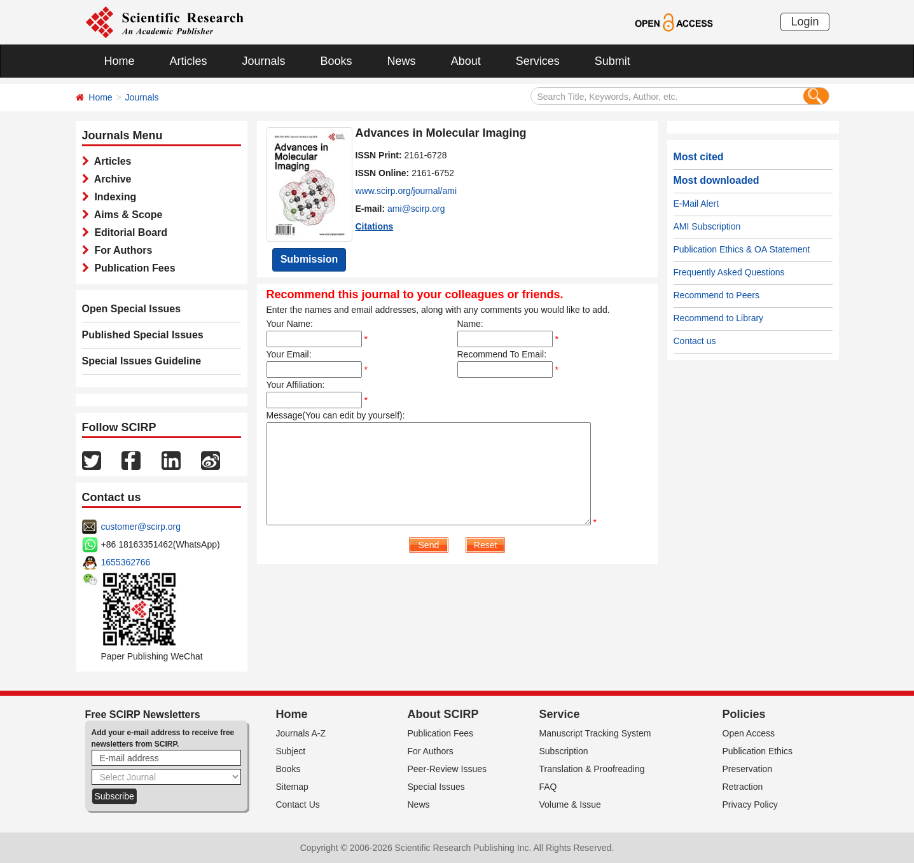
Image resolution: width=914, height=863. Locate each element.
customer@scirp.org (141, 526)
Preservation (748, 769)
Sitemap (292, 787)
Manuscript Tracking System (595, 733)
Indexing (113, 196)
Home (119, 61)
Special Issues (436, 787)
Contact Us (298, 804)
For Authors (121, 250)
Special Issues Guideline (142, 361)
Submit (612, 61)
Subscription (563, 751)
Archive (110, 179)
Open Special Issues (131, 308)
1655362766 (126, 562)
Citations (375, 226)
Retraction (743, 787)
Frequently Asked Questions (729, 272)
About (466, 61)
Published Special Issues (143, 334)
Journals (264, 61)
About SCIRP (443, 714)
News (401, 61)
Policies (744, 714)
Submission (309, 259)
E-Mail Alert (696, 203)
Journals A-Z (301, 733)
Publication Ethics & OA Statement (742, 249)
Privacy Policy (750, 804)
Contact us (695, 341)
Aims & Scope (126, 214)
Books (336, 61)
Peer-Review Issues (447, 769)
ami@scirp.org (416, 209)
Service (559, 714)
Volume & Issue (570, 804)
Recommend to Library (719, 318)
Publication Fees (132, 268)
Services (538, 61)
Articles (188, 61)
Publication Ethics (758, 751)
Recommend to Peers (716, 295)
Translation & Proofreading (592, 769)
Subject (291, 751)
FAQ (548, 787)
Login (805, 21)
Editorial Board (128, 232)
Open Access (749, 733)
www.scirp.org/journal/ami (406, 191)
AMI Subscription (707, 226)
